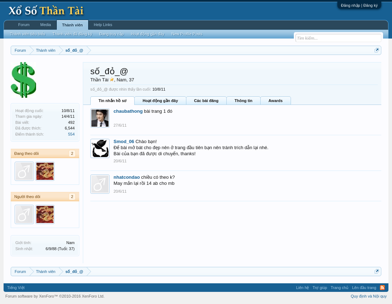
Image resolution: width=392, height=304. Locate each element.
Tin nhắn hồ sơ (112, 100)
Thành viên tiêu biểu (27, 34)
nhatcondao (127, 177)
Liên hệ (302, 287)
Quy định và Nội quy (369, 296)
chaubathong (128, 111)
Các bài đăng (206, 100)
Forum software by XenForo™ (55, 296)
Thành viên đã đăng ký (72, 34)
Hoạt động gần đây (160, 100)
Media (45, 24)
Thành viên (72, 25)
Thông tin (243, 100)
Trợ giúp (319, 287)
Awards (275, 100)
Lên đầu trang (364, 287)
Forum (24, 24)
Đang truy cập (111, 34)
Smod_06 (124, 141)
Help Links (103, 24)
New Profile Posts (186, 34)
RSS (382, 287)
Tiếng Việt (16, 287)
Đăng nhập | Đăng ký (359, 5)
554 (71, 134)
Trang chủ (339, 287)
